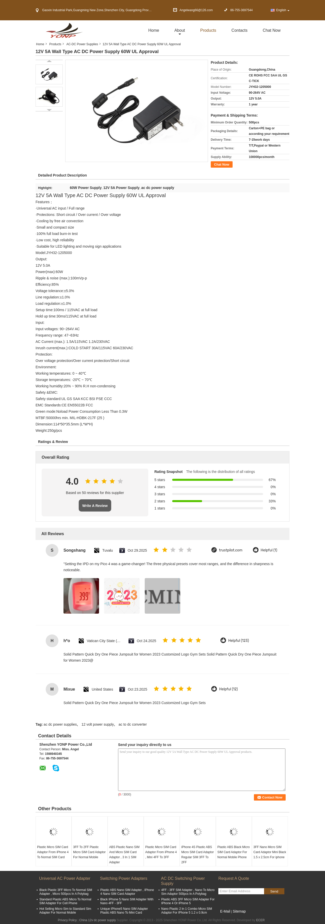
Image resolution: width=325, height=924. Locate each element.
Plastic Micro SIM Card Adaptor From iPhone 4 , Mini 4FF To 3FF (161, 852)
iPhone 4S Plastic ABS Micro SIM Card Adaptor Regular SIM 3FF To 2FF (197, 854)
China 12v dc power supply (97, 920)
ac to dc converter (133, 724)
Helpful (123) (238, 641)
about (179, 30)
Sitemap (239, 911)
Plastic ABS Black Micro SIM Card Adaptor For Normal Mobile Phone (233, 852)
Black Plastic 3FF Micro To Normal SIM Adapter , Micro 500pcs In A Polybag (65, 892)
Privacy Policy (67, 920)
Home (153, 30)
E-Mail (225, 911)
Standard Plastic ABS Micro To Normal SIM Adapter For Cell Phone (65, 901)
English (282, 10)
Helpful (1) (269, 550)
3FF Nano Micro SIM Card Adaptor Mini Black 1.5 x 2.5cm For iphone (269, 852)
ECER (260, 920)
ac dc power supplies (60, 724)
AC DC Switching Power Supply (183, 881)
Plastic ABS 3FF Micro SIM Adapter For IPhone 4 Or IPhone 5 (188, 901)
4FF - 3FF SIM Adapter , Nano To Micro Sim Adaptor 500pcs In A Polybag (188, 892)
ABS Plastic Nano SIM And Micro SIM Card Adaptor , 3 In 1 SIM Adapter (124, 854)
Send (274, 891)
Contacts (240, 30)
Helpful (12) (228, 689)
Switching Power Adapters (123, 878)
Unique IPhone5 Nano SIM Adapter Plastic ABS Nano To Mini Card (124, 910)
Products (208, 30)
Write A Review (95, 506)
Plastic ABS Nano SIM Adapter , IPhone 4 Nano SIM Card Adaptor (127, 892)
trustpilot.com (230, 550)
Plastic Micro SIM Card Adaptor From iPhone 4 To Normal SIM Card (53, 852)
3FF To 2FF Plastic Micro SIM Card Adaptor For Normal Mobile (89, 852)
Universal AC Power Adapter (64, 878)
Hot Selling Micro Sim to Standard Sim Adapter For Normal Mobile (65, 910)
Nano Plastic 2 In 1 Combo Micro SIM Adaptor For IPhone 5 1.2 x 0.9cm (186, 910)
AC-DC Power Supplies (82, 44)
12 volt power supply (98, 724)
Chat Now (272, 30)
